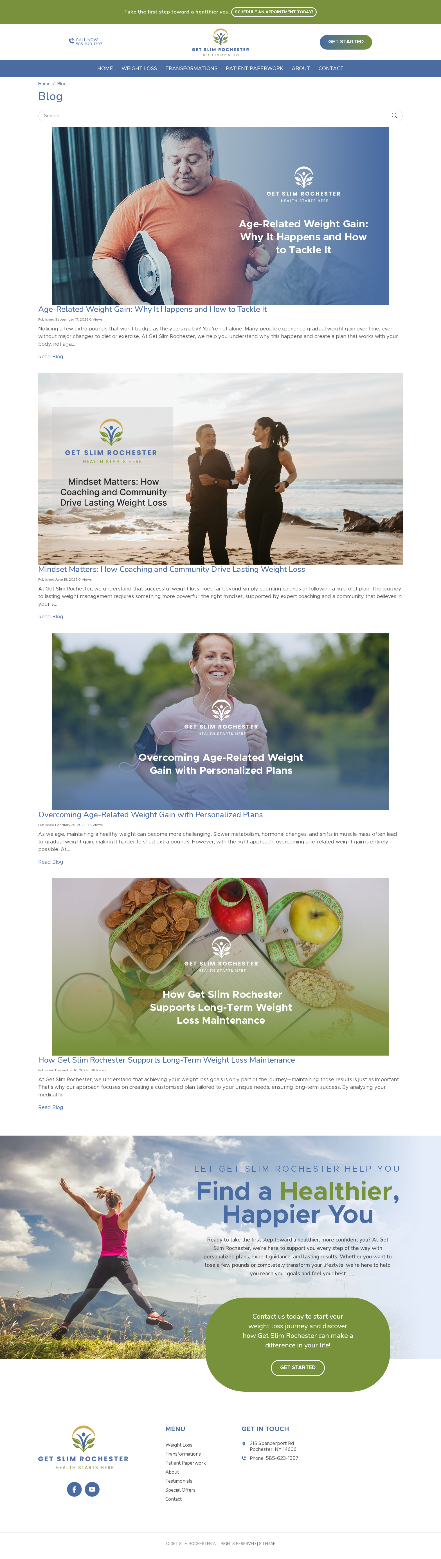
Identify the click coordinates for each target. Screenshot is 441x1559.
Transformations (191, 68)
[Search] (215, 116)
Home (105, 68)
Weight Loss (139, 68)
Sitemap (267, 1543)
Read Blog (50, 356)
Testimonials (178, 1481)
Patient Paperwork (254, 68)
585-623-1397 (89, 44)
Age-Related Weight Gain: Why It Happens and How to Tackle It (152, 309)
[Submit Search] (394, 116)
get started (346, 42)
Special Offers (180, 1490)
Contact (331, 68)
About (301, 68)
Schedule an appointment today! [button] (274, 12)
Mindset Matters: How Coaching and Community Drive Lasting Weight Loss (171, 569)
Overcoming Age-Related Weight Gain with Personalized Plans (150, 814)
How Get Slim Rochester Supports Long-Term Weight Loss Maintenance (166, 1060)
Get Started (298, 1367)
